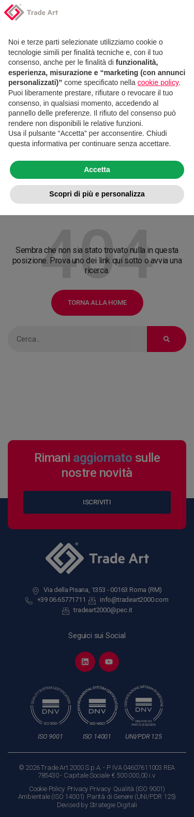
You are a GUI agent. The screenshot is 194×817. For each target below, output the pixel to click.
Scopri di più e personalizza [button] (96, 796)
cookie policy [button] (158, 685)
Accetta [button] (97, 771)
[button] (180, 618)
